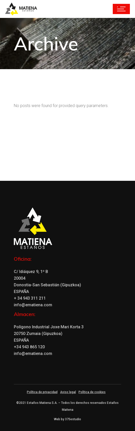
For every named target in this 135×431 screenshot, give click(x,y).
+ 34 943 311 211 (30, 298)
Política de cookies (92, 392)
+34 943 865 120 (29, 346)
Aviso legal (68, 392)
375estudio (73, 419)
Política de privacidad (42, 392)
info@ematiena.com (33, 304)
